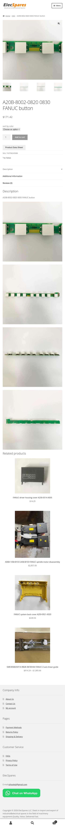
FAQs (8, 756)
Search (32, 823)
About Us (10, 699)
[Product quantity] (7, 137)
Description (8, 169)
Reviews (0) (7, 183)
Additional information (12, 176)
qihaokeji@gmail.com (18, 784)
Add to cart (20, 137)
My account (11, 708)
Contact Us (10, 703)
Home (7, 16)
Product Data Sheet (14, 147)
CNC (13, 16)
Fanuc (8, 158)
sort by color (8, 126)
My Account (11, 823)
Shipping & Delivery (14, 736)
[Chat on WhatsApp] (32, 793)
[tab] (32, 169)
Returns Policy (12, 732)
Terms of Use (11, 765)
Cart (50, 821)
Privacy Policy (11, 760)
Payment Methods (14, 727)
